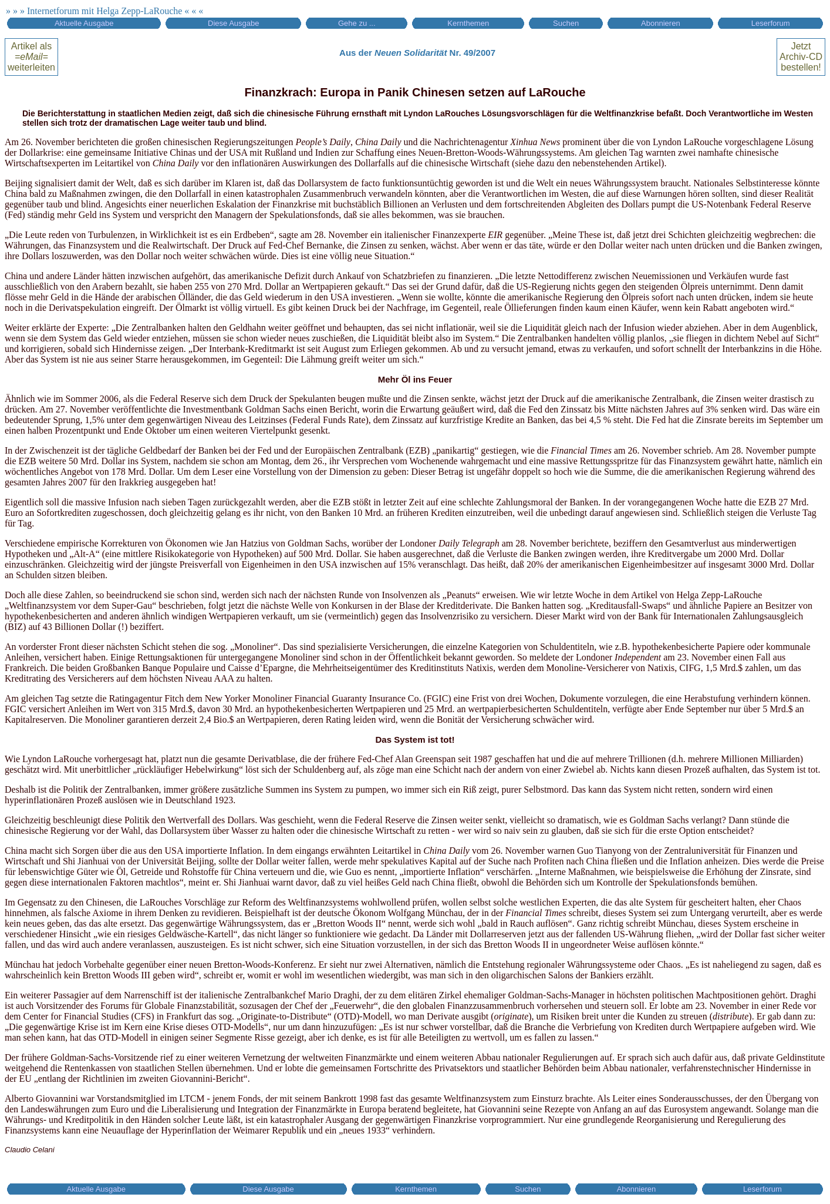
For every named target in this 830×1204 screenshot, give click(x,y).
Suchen (566, 23)
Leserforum (770, 23)
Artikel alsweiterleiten (31, 56)
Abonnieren (660, 23)
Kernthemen (468, 23)
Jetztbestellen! (801, 56)
